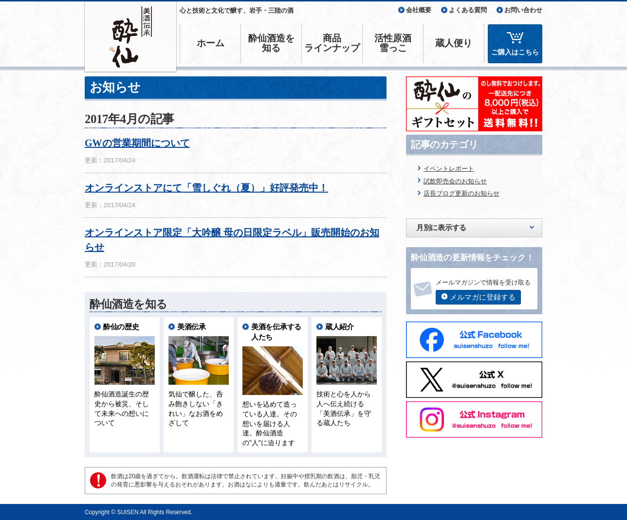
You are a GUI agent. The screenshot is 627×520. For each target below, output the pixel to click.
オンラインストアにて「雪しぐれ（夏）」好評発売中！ (206, 187)
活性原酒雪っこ (392, 43)
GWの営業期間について (137, 143)
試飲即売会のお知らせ (455, 181)
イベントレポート (449, 168)
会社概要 (418, 10)
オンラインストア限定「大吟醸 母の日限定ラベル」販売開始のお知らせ (232, 239)
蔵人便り (453, 43)
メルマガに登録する (483, 297)
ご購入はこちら (515, 52)
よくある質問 (468, 10)
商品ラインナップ (332, 43)
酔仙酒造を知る (271, 43)
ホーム (210, 43)
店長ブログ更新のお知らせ (461, 193)
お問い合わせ (523, 10)
